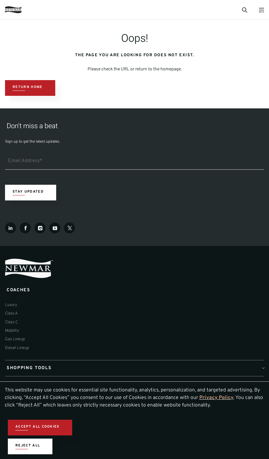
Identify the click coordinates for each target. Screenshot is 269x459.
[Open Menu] (261, 10)
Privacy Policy (216, 398)
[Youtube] (54, 227)
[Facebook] (25, 227)
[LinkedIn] (10, 227)
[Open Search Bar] (244, 9)
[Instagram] (40, 227)
